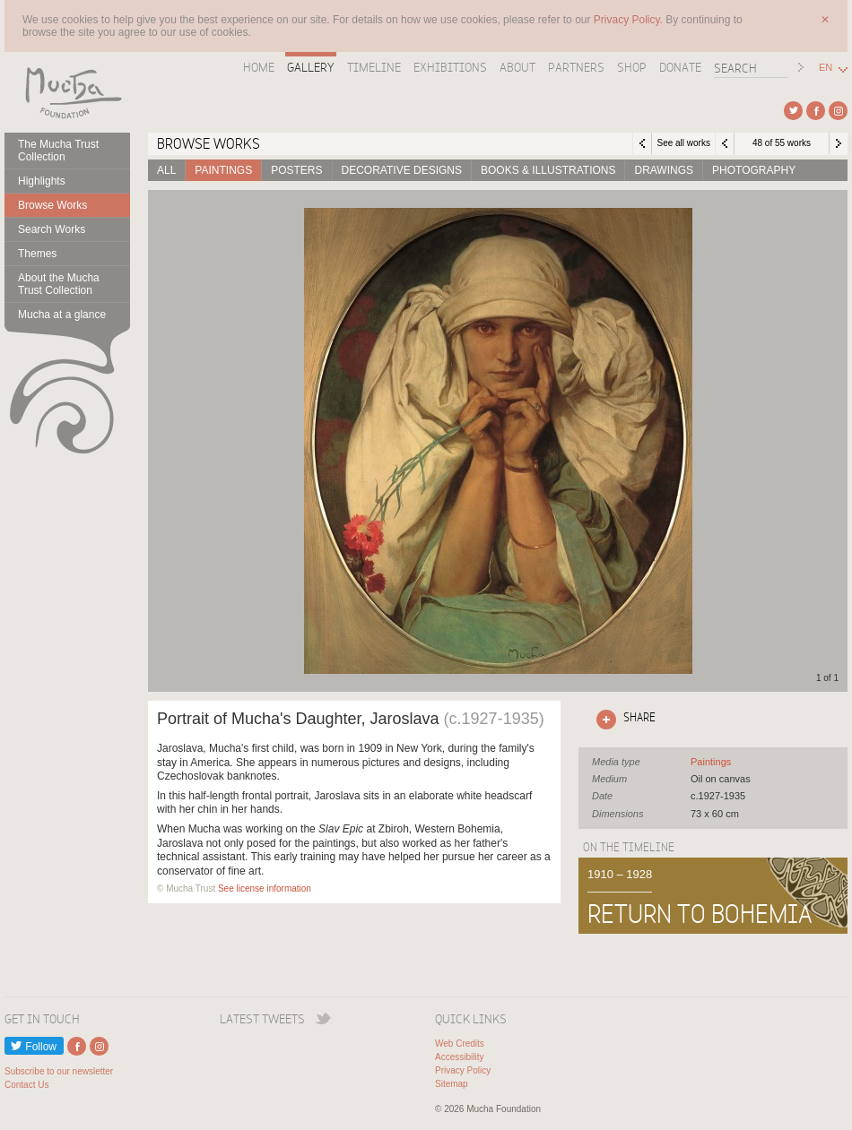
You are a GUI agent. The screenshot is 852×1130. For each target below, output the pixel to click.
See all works (682, 143)
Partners (576, 67)
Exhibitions (450, 67)
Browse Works (52, 205)
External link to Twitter (793, 110)
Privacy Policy (463, 1070)
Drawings (663, 170)
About (517, 67)
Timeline (374, 67)
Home (258, 67)
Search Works (51, 229)
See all (711, 761)
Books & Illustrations (548, 170)
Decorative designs (402, 170)
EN (825, 68)
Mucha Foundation (67, 92)
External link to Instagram (838, 110)
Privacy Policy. (629, 19)
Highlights (41, 181)
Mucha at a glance (62, 314)
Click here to (622, 719)
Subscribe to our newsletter (58, 1071)
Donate (680, 67)
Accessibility (459, 1057)
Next (839, 143)
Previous (725, 143)
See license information (264, 888)
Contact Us (26, 1085)
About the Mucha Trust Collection (59, 284)
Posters (296, 170)
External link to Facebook (815, 110)
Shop (632, 67)
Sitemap (451, 1084)
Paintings (223, 170)
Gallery (311, 67)
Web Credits (459, 1043)
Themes (37, 253)
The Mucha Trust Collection (58, 150)
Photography (753, 170)
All (166, 170)
